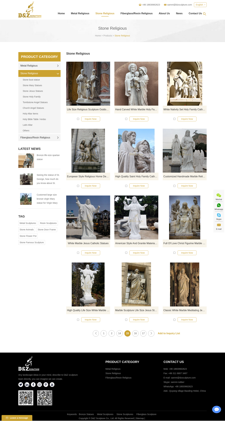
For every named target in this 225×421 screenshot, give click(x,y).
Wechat (219, 199)
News (179, 13)
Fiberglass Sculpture (146, 414)
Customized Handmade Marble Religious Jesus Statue (185, 176)
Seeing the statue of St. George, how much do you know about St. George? (48, 179)
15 (127, 333)
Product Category (39, 57)
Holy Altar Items (30, 113)
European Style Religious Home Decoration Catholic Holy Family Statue (88, 176)
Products (107, 35)
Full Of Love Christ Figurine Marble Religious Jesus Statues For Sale (185, 243)
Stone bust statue (31, 79)
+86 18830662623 (184, 387)
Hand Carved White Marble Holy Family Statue (136, 109)
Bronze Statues (86, 414)
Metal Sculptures (28, 223)
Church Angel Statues (33, 108)
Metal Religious (80, 13)
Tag (21, 216)
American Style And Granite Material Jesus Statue (136, 243)
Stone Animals (27, 229)
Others (26, 130)
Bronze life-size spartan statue (48, 157)
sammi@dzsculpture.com (179, 4)
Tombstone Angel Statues (35, 102)
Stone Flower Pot (28, 236)
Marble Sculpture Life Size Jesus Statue (136, 310)
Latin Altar (27, 125)
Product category (122, 362)
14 (119, 333)
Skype (218, 219)
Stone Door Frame (47, 229)
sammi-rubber (177, 382)
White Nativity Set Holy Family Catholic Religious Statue (185, 109)
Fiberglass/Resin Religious (137, 13)
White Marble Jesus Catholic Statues (88, 243)
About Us (164, 13)
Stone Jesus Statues (33, 91)
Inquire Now (90, 119)
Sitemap (140, 418)
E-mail (218, 229)
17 (143, 333)
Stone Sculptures (125, 414)
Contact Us (195, 13)
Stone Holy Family (32, 96)
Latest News (29, 148)
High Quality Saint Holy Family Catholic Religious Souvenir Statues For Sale (136, 176)
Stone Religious (104, 13)
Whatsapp (218, 209)
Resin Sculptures (48, 223)
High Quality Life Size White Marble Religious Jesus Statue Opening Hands (88, 310)
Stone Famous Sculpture (32, 242)
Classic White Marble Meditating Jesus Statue (185, 310)
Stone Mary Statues (32, 85)
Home (61, 13)
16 (135, 333)
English (199, 4)
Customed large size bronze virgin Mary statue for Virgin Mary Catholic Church (47, 199)
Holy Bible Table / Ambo (34, 119)
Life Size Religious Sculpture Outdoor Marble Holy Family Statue (88, 109)
